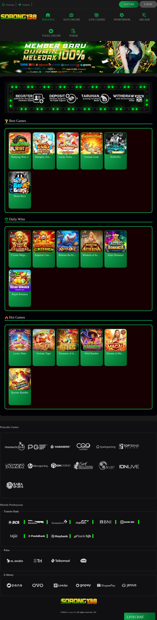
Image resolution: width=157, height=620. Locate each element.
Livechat (140, 616)
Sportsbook (122, 17)
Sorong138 (71, 612)
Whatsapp (8, 5)
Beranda (48, 17)
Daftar (129, 4)
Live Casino (97, 17)
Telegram (24, 5)
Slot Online (71, 17)
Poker (73, 33)
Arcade (144, 17)
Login (148, 4)
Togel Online (51, 33)
